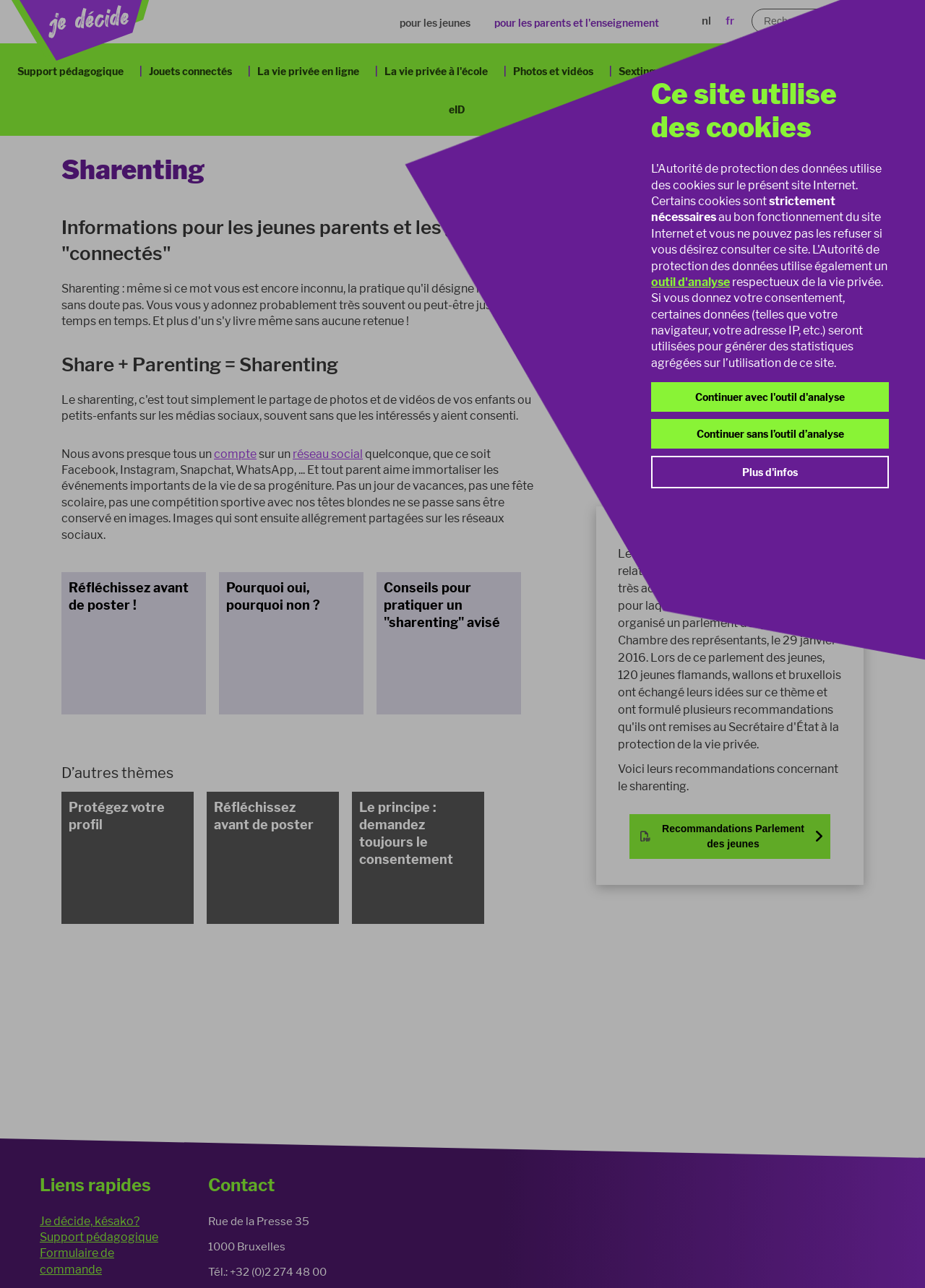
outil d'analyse (690, 282)
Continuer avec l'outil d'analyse (770, 397)
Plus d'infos (770, 472)
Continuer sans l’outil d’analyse (770, 434)
